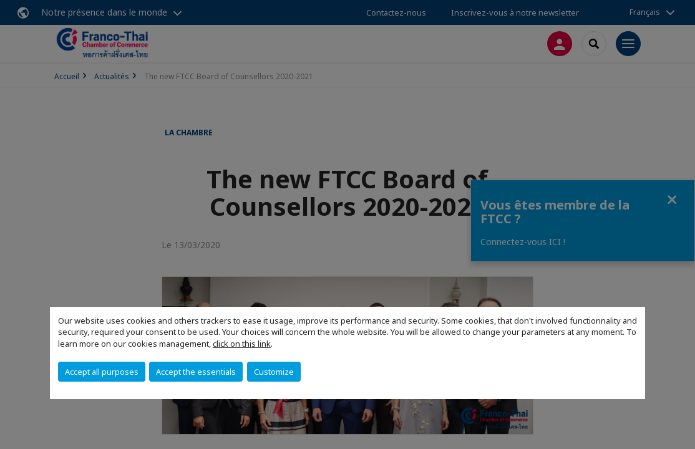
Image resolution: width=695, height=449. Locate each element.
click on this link (242, 343)
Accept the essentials (196, 371)
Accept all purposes (102, 371)
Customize (274, 371)
